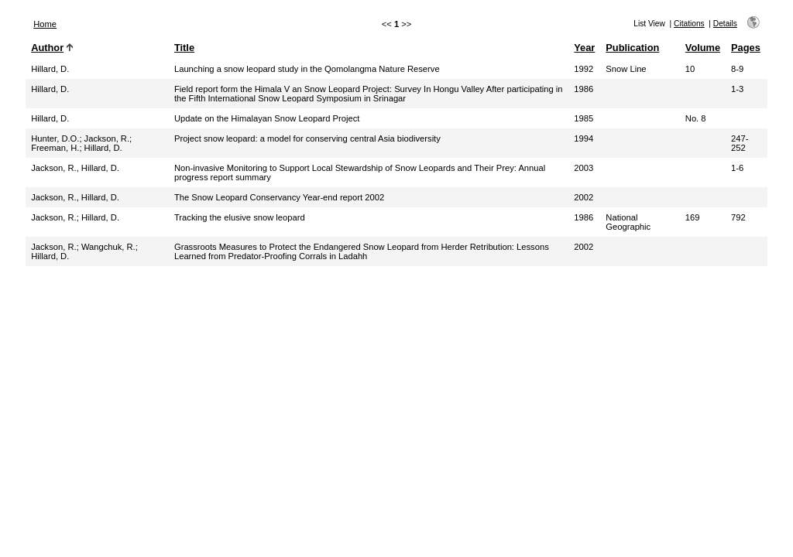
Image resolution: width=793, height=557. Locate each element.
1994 (583, 138)
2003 (583, 168)
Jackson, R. (106, 138)
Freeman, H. (55, 147)
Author (47, 47)
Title (184, 47)
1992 (583, 68)
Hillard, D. (50, 68)
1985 (583, 118)
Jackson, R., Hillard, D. (75, 168)
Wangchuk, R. (108, 246)
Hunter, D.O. (55, 138)
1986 (583, 89)
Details (725, 23)
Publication (632, 47)
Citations (689, 23)
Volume (702, 47)
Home (45, 24)
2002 (583, 197)
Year (584, 47)
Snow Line (626, 68)
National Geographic (628, 222)
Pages (745, 47)
